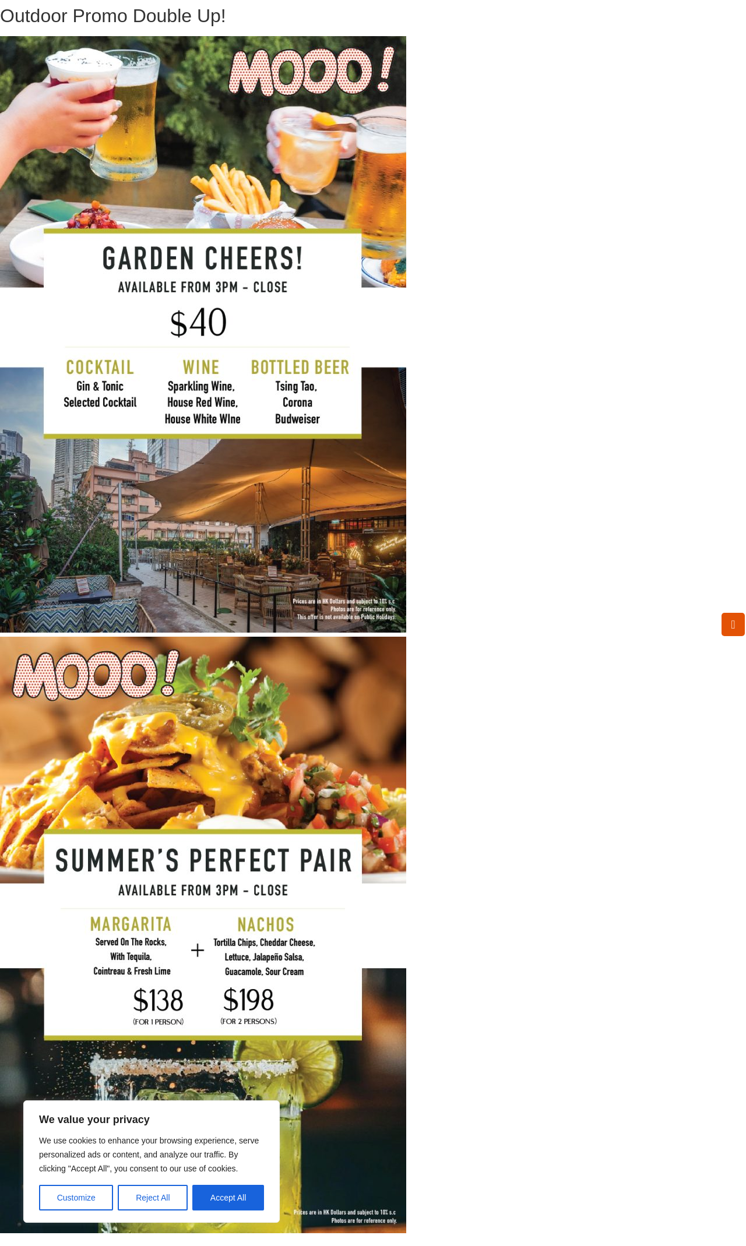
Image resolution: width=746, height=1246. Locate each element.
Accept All (228, 1197)
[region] (151, 1161)
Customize (76, 1197)
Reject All (153, 1197)
